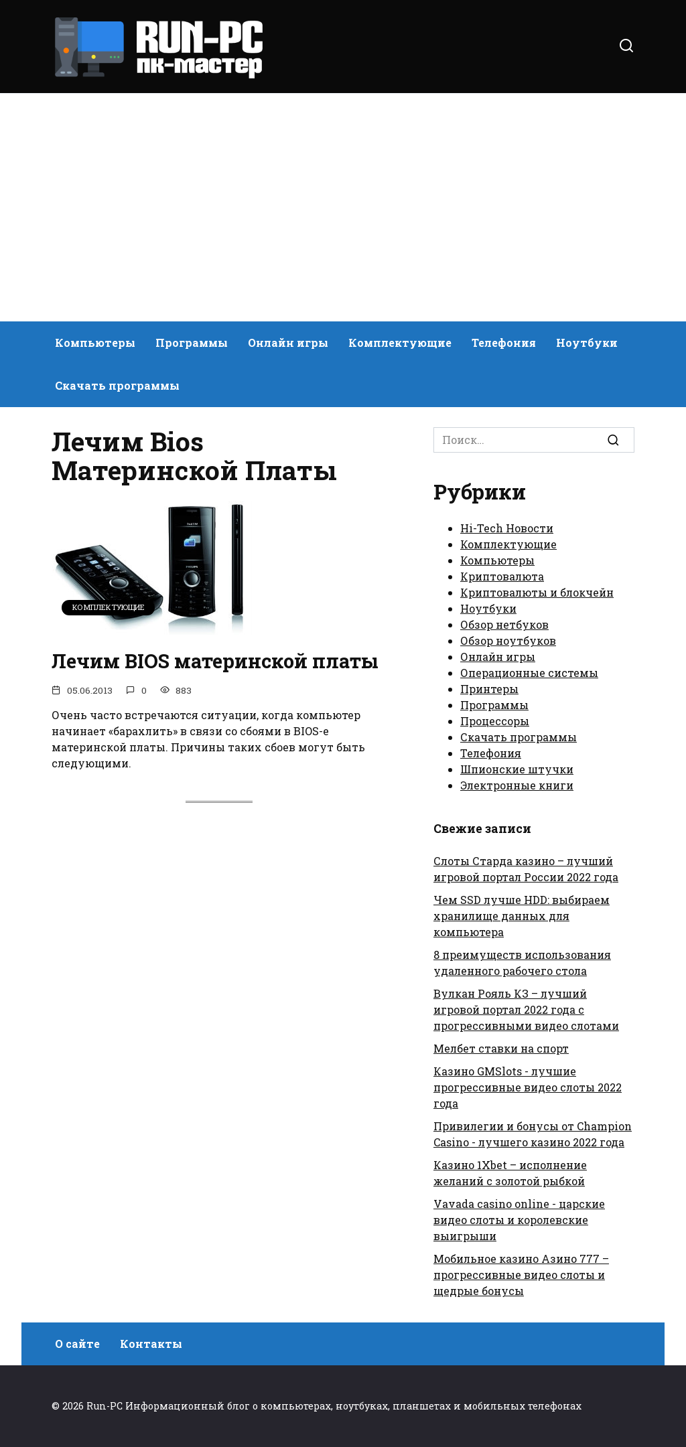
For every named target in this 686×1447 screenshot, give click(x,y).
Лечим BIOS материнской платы (192, 674)
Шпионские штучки (516, 769)
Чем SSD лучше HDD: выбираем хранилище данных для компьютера (521, 916)
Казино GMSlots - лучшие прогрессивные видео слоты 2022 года (527, 1087)
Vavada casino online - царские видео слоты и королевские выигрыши (519, 1220)
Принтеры (489, 689)
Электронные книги (516, 785)
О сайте (77, 1344)
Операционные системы (529, 673)
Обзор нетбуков (504, 624)
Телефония (504, 342)
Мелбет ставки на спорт (501, 1048)
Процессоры (494, 721)
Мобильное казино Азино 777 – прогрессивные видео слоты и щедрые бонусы (521, 1274)
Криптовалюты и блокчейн (537, 592)
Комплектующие (400, 342)
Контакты (151, 1344)
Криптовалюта (502, 576)
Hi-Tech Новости (506, 528)
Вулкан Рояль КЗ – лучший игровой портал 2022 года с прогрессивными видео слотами (526, 1009)
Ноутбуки (587, 342)
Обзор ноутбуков (508, 640)
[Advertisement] (343, 207)
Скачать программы (117, 385)
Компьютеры (95, 342)
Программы (191, 342)
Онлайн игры (288, 342)
